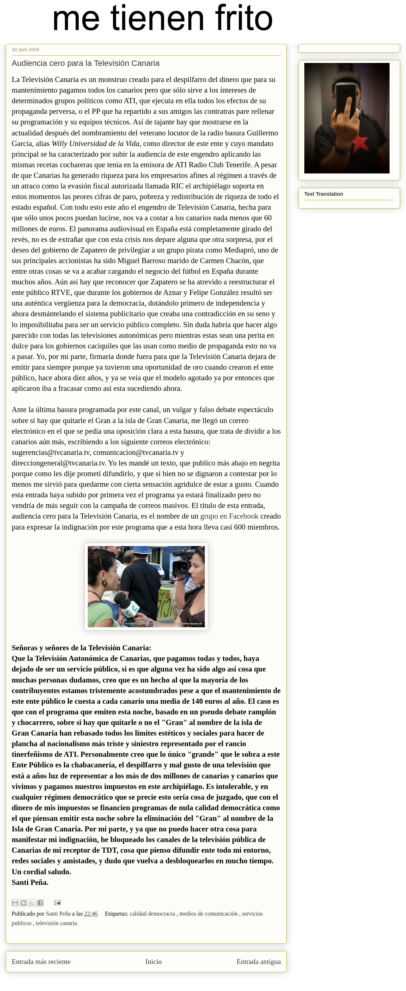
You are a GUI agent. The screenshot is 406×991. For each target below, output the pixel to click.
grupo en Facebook (230, 516)
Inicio (154, 961)
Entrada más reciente (41, 961)
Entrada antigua (259, 961)
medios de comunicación (209, 913)
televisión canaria (56, 923)
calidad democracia (153, 913)
